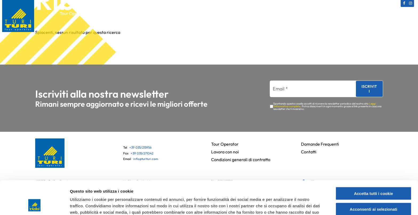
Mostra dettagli (283, 204)
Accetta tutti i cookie (373, 162)
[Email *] (310, 89)
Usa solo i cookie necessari (373, 193)
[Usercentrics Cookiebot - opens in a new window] (34, 205)
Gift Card (207, 13)
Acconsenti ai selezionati (373, 177)
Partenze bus (269, 13)
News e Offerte (304, 13)
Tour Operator (73, 13)
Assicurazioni (236, 13)
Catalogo (104, 13)
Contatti (334, 13)
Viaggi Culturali (135, 13)
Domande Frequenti (320, 144)
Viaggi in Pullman (174, 13)
